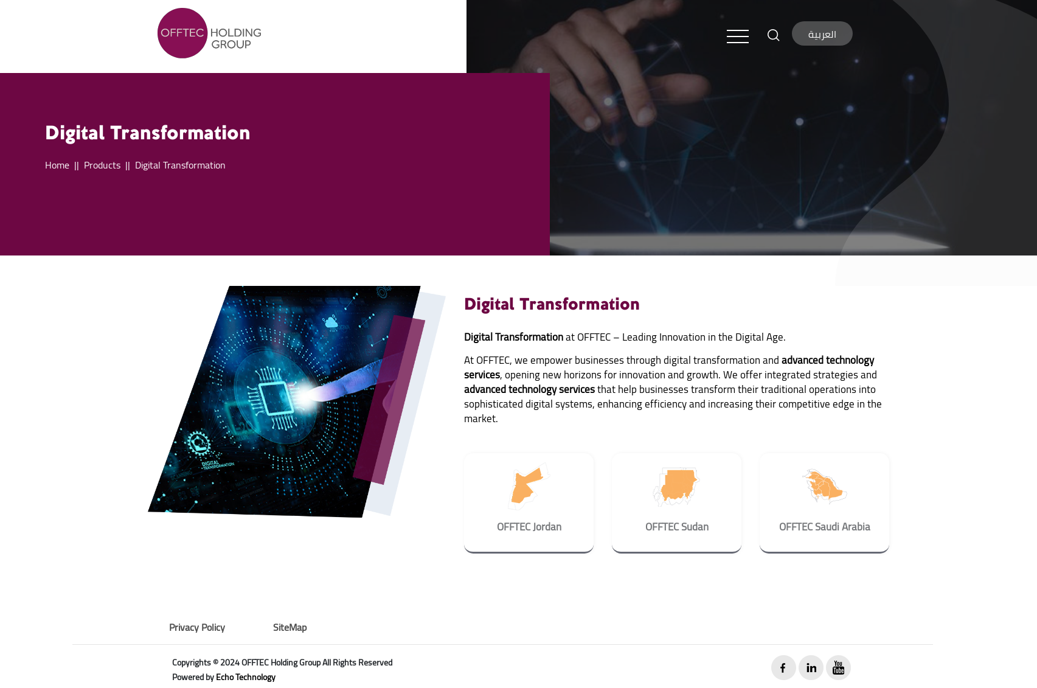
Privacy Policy (197, 627)
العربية (822, 34)
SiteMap (290, 627)
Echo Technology (246, 677)
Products (102, 165)
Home (57, 165)
